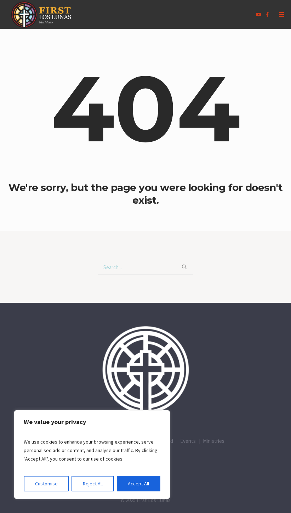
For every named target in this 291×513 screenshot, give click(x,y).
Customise (46, 483)
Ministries (213, 441)
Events (188, 441)
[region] (92, 454)
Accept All (138, 483)
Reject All (93, 483)
